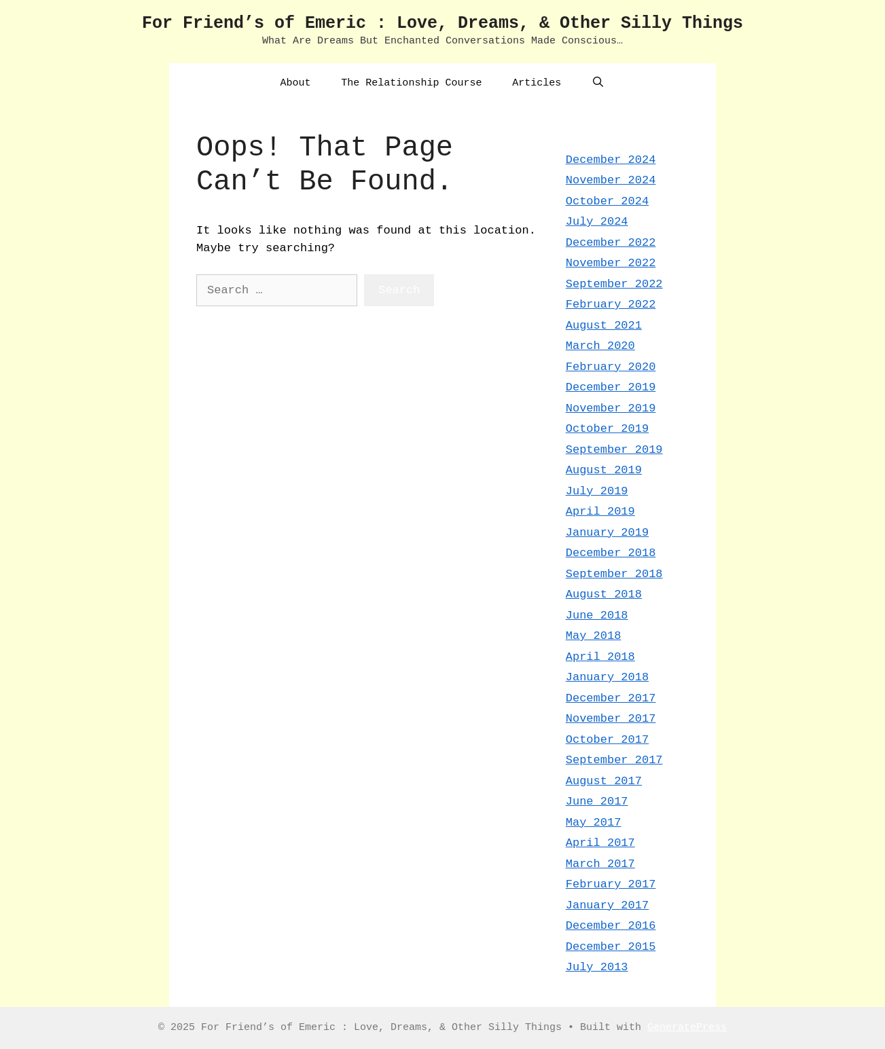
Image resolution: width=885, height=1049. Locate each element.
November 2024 (611, 180)
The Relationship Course (411, 83)
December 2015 (611, 946)
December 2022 (611, 242)
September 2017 (614, 760)
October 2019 (607, 428)
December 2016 (611, 925)
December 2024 (611, 159)
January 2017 (607, 905)
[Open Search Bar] (598, 83)
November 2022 (611, 263)
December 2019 (611, 387)
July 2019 (597, 491)
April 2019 (600, 511)
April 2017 (600, 842)
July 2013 (597, 967)
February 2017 (611, 884)
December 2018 (611, 553)
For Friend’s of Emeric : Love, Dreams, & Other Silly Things (442, 23)
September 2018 (614, 574)
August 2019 (604, 470)
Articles (536, 83)
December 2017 (611, 698)
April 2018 (600, 656)
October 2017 (607, 739)
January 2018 (607, 677)
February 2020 (611, 367)
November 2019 (611, 408)
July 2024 (597, 221)
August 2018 (604, 594)
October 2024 (607, 201)
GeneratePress (687, 1027)
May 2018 (593, 635)
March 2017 (600, 864)
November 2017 (611, 718)
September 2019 (614, 449)
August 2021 (604, 325)
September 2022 (614, 284)
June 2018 (597, 615)
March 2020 (600, 345)
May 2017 (593, 822)
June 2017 (597, 801)
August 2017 (604, 781)
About (295, 83)
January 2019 (607, 532)
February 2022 (611, 304)
